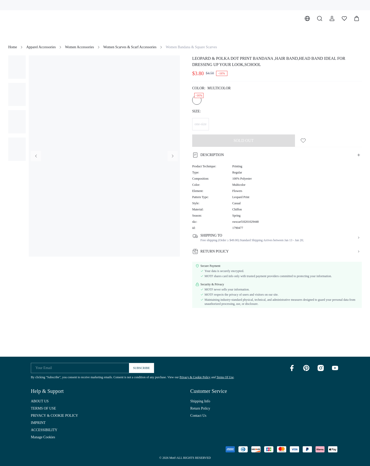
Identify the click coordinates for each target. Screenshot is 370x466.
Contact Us (198, 416)
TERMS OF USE (43, 408)
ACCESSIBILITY (44, 430)
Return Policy (200, 408)
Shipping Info (200, 401)
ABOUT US (40, 401)
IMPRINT (38, 423)
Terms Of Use (225, 377)
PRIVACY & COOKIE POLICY (54, 416)
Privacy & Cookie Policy (195, 377)
